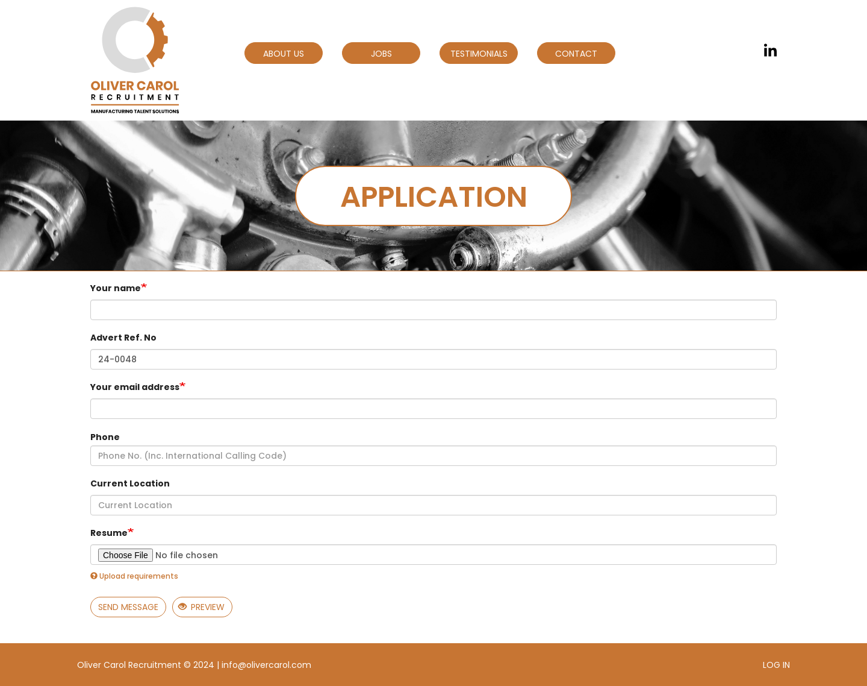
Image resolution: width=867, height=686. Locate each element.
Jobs (381, 54)
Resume (109, 533)
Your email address (134, 387)
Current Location (130, 483)
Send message (128, 607)
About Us (283, 54)
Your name (115, 288)
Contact (576, 54)
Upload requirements (134, 576)
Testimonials (479, 54)
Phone (105, 437)
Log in (776, 665)
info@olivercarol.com (266, 665)
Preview (201, 607)
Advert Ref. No (123, 338)
